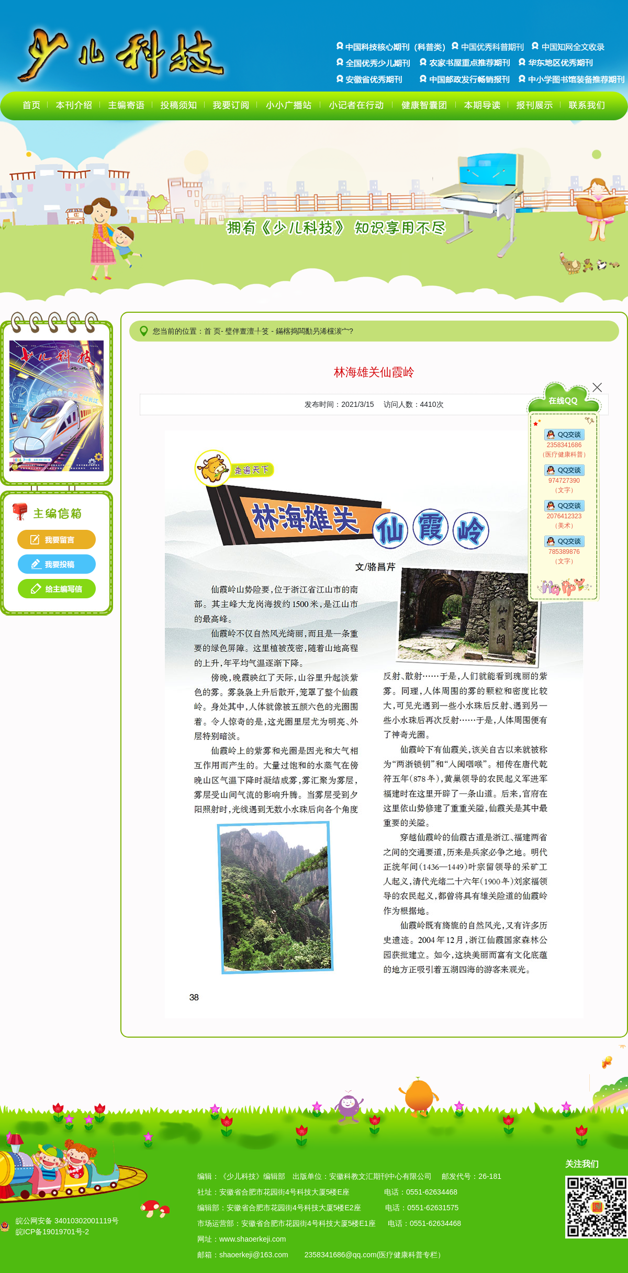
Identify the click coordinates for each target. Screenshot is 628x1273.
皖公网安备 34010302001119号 (67, 1221)
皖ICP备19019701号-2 (52, 1231)
